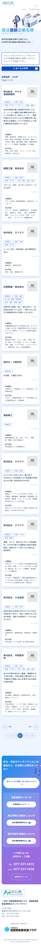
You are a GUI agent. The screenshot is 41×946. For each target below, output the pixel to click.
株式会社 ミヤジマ (13, 461)
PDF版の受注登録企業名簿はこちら (16, 42)
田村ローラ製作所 (12, 362)
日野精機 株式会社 (13, 287)
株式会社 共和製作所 (13, 656)
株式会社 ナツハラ (13, 525)
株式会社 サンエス (13, 232)
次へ (34, 727)
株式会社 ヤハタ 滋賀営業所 (13, 93)
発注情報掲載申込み (19, 822)
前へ (7, 727)
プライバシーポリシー (19, 924)
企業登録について (20, 804)
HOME (24, 9)
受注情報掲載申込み (19, 841)
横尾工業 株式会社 (13, 168)
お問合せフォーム (21, 877)
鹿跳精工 (8, 415)
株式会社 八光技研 (13, 597)
